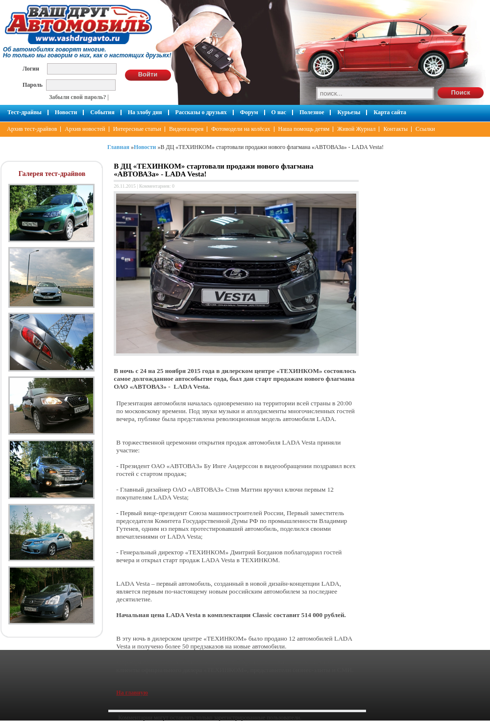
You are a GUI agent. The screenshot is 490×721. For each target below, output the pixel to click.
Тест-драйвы (24, 112)
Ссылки (425, 128)
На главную (131, 692)
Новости (66, 112)
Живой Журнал (356, 128)
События (102, 112)
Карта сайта (389, 112)
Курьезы (348, 112)
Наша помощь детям (304, 128)
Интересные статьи (137, 128)
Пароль (33, 84)
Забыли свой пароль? (77, 97)
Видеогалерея (186, 128)
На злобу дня (145, 112)
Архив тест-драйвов (32, 128)
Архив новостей (85, 128)
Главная (118, 147)
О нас (279, 112)
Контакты (395, 128)
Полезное (311, 112)
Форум (249, 112)
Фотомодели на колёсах (240, 128)
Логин (31, 68)
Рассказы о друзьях (201, 112)
